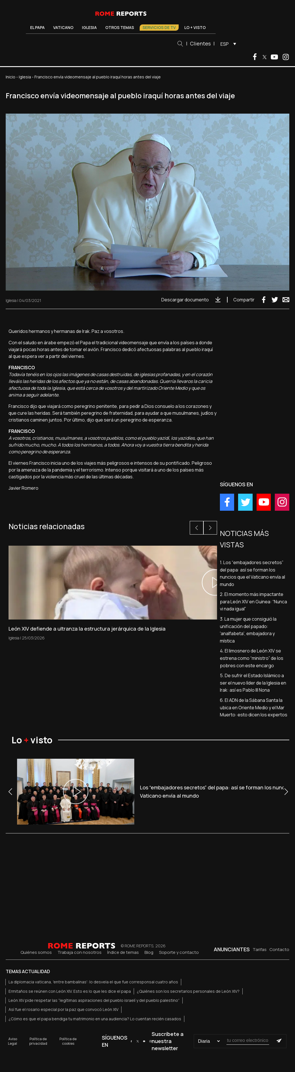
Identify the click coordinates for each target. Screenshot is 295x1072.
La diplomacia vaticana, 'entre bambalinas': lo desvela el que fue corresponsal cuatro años (93, 982)
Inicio (10, 77)
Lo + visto (195, 27)
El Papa (37, 27)
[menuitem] (227, 44)
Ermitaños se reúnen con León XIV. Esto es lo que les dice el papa (70, 991)
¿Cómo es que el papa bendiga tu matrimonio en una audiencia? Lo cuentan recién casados (95, 1018)
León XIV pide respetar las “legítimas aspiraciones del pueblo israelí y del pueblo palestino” (94, 1000)
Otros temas (119, 27)
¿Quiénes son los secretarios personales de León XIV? (188, 991)
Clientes (200, 43)
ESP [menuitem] (224, 44)
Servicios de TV (159, 27)
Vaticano (63, 27)
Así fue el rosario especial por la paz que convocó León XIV (63, 1009)
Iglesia (89, 27)
